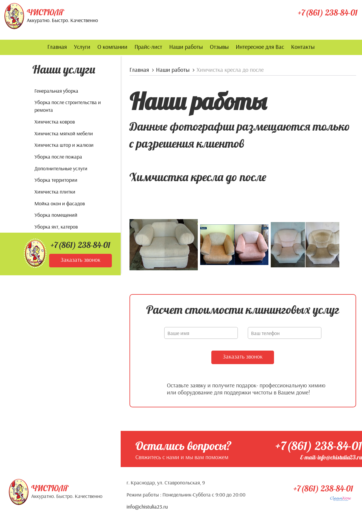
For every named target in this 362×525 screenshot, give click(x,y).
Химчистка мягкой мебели (63, 133)
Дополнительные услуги (60, 168)
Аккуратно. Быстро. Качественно (62, 20)
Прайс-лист (148, 46)
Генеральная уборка (56, 90)
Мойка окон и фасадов (59, 203)
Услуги (82, 46)
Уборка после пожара (58, 156)
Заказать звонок (80, 259)
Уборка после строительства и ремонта (67, 106)
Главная (57, 46)
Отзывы (219, 46)
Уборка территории (55, 179)
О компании (112, 46)
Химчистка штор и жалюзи (64, 144)
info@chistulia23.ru (147, 506)
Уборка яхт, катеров (56, 226)
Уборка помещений (55, 214)
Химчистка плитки (54, 191)
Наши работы (186, 46)
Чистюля (45, 12)
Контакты (303, 46)
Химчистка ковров (54, 121)
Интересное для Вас (260, 46)
